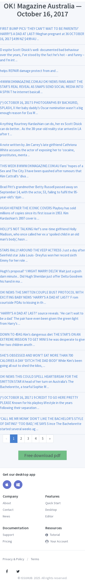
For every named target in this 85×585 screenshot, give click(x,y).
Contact (8, 510)
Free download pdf (42, 455)
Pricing (7, 541)
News (6, 516)
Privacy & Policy (13, 559)
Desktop (51, 510)
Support (8, 535)
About (7, 503)
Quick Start (53, 503)
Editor (49, 516)
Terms (35, 559)
